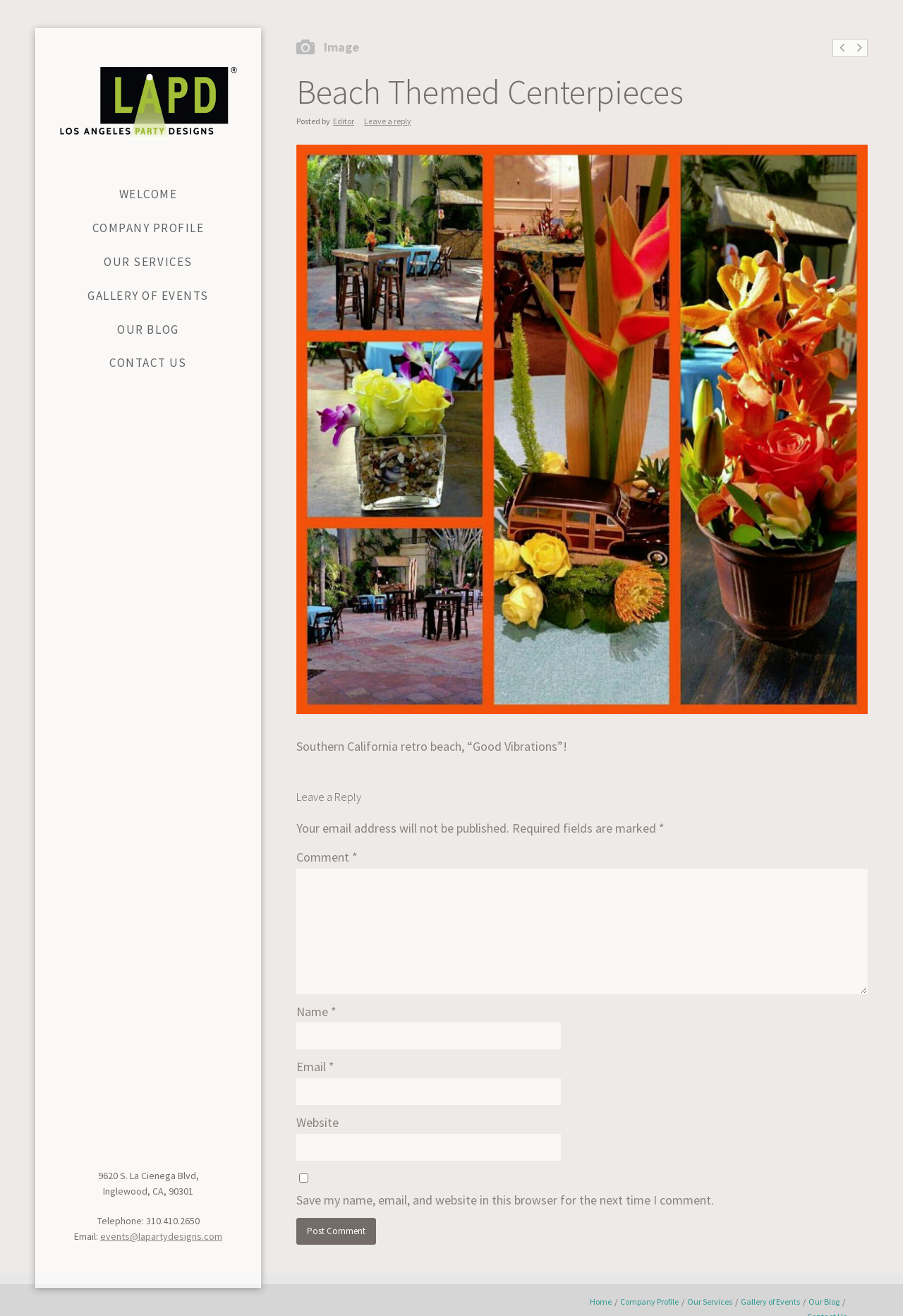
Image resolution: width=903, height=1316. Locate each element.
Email (315, 1066)
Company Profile (649, 1301)
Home (601, 1301)
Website (317, 1122)
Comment (327, 857)
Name (316, 1011)
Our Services (709, 1301)
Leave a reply (387, 121)
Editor (343, 121)
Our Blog (824, 1301)
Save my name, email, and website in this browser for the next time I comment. (505, 1200)
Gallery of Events (770, 1301)
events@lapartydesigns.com (161, 1236)
